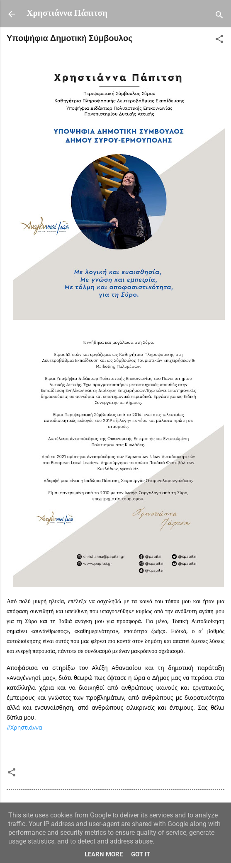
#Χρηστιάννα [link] (24, 727)
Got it (140, 854)
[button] (219, 41)
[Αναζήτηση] (219, 16)
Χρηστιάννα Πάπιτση (67, 13)
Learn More (104, 854)
